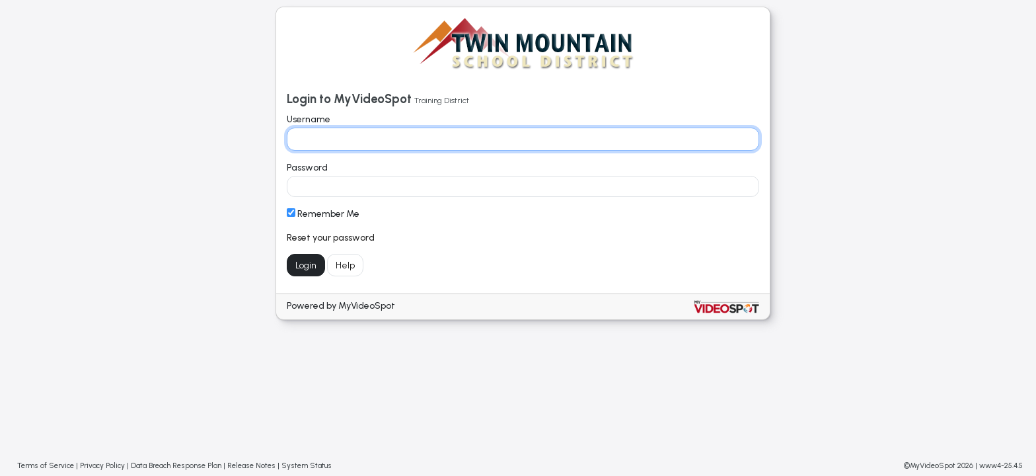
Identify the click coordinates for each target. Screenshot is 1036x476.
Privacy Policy (102, 465)
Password (307, 167)
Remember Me (323, 213)
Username (308, 119)
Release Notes (251, 465)
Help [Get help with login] (345, 265)
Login (305, 265)
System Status (306, 465)
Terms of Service (45, 465)
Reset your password (331, 237)
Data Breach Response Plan (176, 465)
